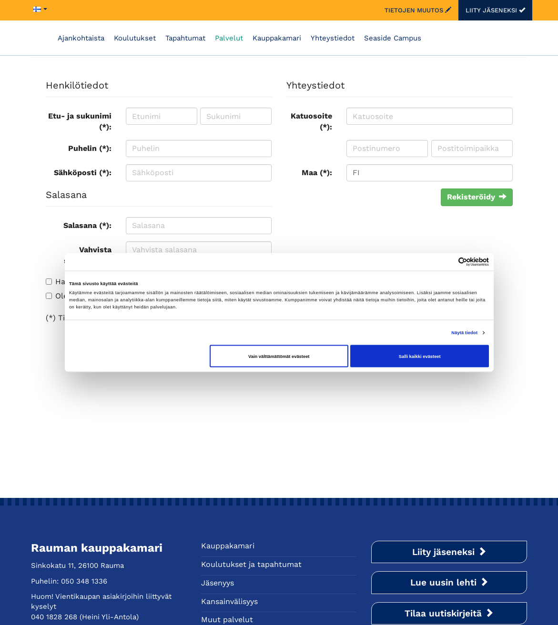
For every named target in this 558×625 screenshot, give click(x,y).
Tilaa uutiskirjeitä (449, 613)
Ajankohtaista (81, 38)
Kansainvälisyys (229, 601)
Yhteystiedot (333, 38)
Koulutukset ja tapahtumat (251, 564)
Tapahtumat (185, 38)
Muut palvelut (227, 619)
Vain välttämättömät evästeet (279, 356)
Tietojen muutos (418, 10)
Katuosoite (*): (311, 121)
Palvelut (229, 38)
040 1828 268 (54, 617)
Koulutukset (135, 38)
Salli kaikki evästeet (420, 356)
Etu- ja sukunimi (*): (80, 121)
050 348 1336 (84, 581)
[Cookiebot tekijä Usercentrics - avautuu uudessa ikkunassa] (447, 261)
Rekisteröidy (477, 196)
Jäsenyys (217, 582)
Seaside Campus (392, 38)
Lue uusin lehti (449, 582)
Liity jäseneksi (495, 10)
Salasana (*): (87, 225)
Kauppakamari (277, 38)
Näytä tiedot (464, 332)
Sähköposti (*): (83, 172)
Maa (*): (317, 172)
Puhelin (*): (90, 148)
